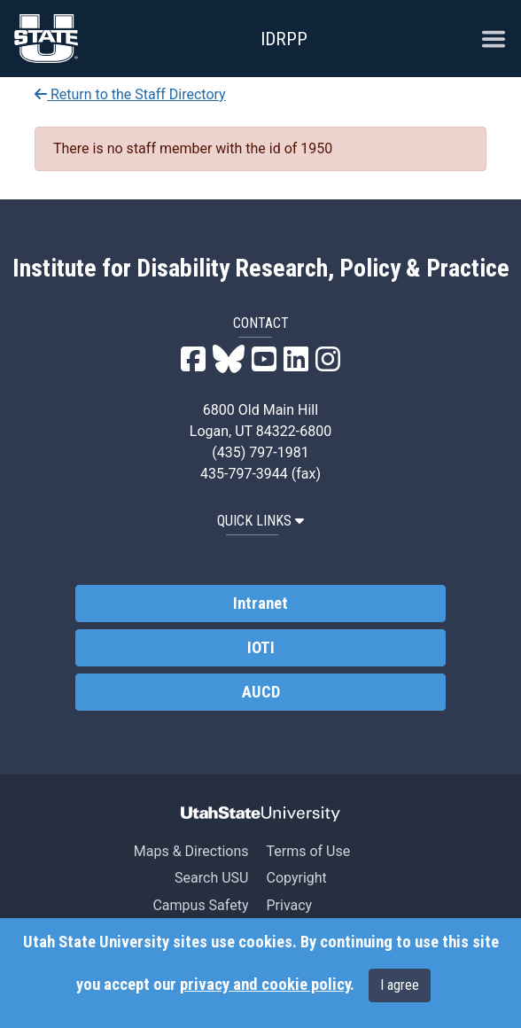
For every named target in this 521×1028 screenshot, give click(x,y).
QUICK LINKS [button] (260, 520)
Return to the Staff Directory (130, 94)
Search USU (211, 877)
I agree (399, 985)
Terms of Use (308, 851)
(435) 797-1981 (260, 452)
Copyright (296, 877)
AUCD (261, 692)
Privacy (289, 905)
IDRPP (283, 39)
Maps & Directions (191, 851)
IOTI (261, 648)
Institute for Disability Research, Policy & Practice (260, 268)
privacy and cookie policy (265, 984)
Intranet (260, 603)
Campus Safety (200, 905)
